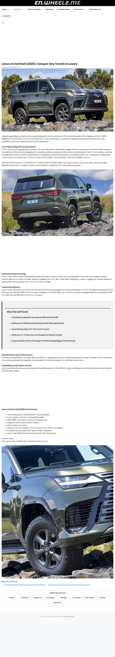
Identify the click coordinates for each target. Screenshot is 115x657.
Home (7, 9)
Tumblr (103, 598)
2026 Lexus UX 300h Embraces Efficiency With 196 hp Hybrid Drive (38, 323)
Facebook (77, 598)
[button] (3, 22)
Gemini (45, 441)
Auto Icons (49, 9)
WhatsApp (89, 598)
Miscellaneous (98, 9)
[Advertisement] (57, 43)
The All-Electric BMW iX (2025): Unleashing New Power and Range (25, 585)
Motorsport (81, 9)
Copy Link (57, 602)
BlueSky (64, 598)
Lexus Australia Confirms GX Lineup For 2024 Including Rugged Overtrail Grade (43, 341)
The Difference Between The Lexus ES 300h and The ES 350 (35, 317)
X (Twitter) (50, 598)
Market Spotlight (34, 9)
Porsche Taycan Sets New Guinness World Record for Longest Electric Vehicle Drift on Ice (77, 585)
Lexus (15, 581)
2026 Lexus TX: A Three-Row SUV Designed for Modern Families (37, 335)
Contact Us (6, 16)
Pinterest (24, 598)
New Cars (20, 9)
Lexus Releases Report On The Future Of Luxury (30, 329)
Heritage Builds (64, 9)
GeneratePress (69, 617)
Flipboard (37, 598)
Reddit (11, 598)
